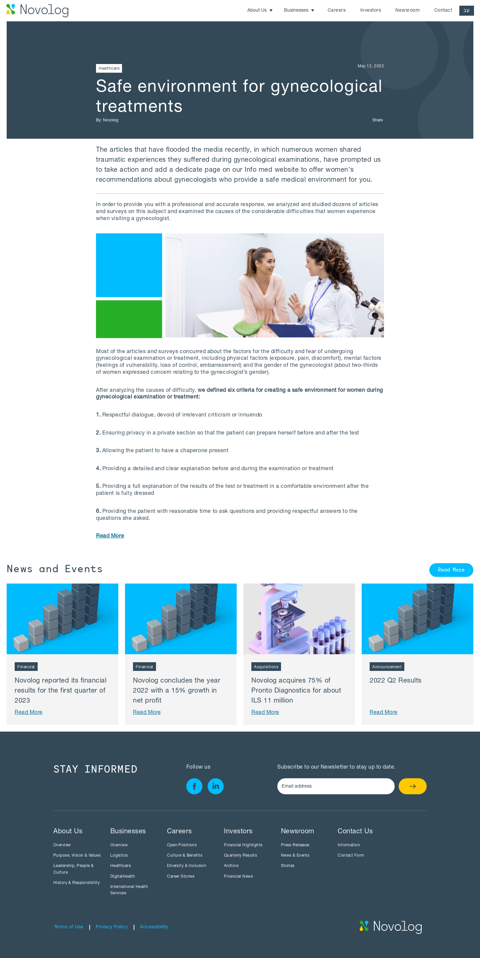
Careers (337, 10)
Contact (443, 10)
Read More (451, 570)
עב (466, 10)
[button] (260, 10)
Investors (370, 10)
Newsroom (407, 10)
